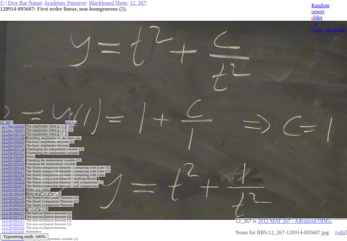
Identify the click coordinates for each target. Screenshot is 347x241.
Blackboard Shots (108, 3)
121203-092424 (13, 181)
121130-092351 (13, 222)
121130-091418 (13, 229)
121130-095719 (13, 196)
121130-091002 (13, 233)
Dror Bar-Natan (25, 3)
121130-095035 (13, 203)
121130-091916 (13, 225)
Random (320, 5)
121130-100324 (13, 192)
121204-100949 (13, 126)
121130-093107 (13, 218)
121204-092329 (13, 155)
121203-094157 (13, 170)
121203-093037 (13, 177)
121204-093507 (13, 144)
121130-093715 (13, 214)
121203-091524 (13, 188)
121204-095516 (13, 133)
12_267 (138, 3)
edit (341, 232)
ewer (318, 11)
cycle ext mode (328, 29)
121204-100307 (13, 130)
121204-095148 (13, 137)
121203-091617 (13, 185)
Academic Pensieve (65, 3)
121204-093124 (13, 148)
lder (317, 17)
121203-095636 (13, 163)
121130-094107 (13, 211)
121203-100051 (13, 159)
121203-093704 (13, 174)
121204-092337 (13, 152)
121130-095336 (13, 200)
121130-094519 (13, 207)
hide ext (73, 122)
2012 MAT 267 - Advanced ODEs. (295, 221)
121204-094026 (13, 141)
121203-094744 (13, 166)
